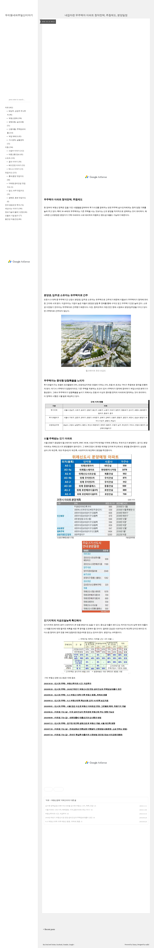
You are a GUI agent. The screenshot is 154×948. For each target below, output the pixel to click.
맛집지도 (10, 173)
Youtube (65, 944)
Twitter (53, 944)
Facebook (59, 944)
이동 (9, 147)
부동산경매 (15, 118)
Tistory (134, 944)
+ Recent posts (49, 929)
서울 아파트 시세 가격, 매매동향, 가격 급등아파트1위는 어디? (67, 810)
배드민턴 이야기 (16, 165)
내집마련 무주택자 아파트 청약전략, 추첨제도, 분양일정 (96, 15)
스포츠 (10, 158)
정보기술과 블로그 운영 (16, 212)
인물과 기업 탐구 (13, 216)
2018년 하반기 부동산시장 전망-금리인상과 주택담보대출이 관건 (68, 817)
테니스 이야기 (15, 169)
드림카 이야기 (16, 151)
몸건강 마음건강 (13, 219)
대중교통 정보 (15, 154)
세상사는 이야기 (13, 209)
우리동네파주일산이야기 (19, 15)
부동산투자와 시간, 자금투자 (55, 814)
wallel (147, 944)
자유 (9, 108)
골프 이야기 (14, 162)
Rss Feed (46, 944)
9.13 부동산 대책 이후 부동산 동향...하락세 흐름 (62, 821)
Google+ (71, 944)
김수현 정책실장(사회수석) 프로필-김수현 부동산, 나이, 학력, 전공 (69, 806)
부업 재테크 (14, 136)
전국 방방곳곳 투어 (14, 205)
